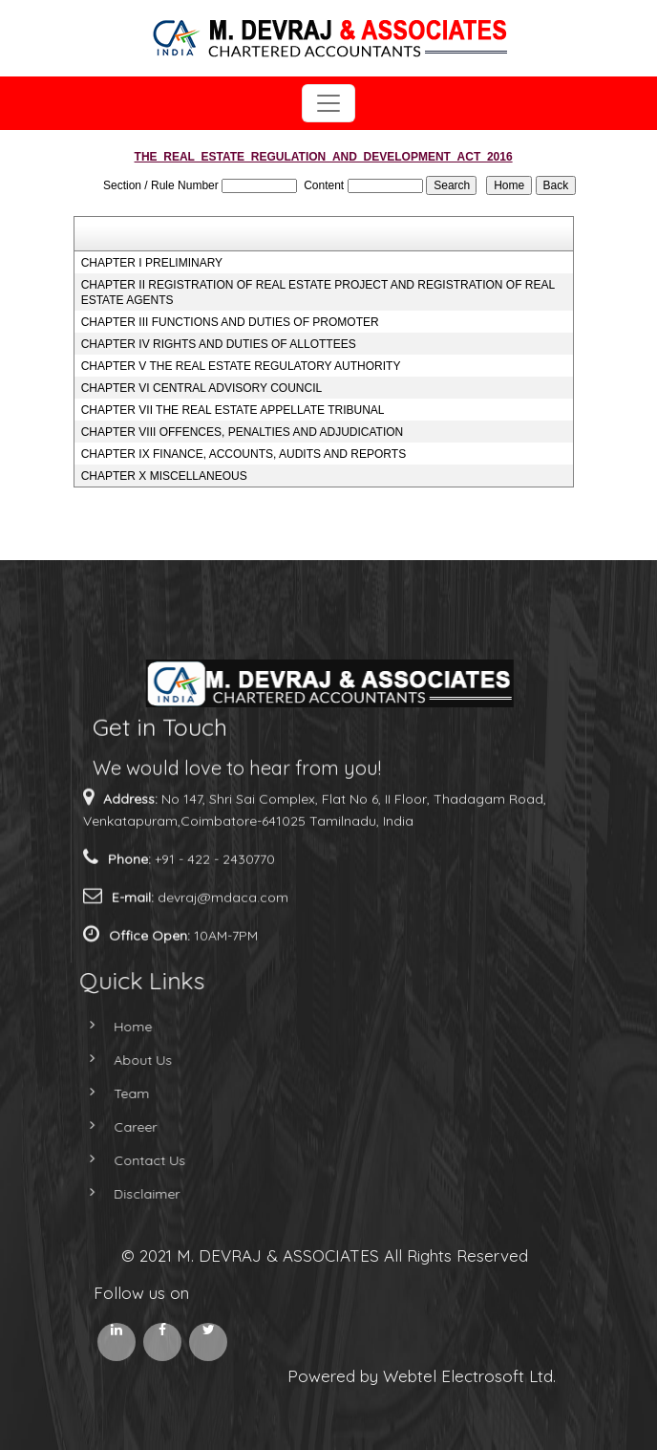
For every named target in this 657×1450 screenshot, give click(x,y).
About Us (126, 1060)
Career (118, 1127)
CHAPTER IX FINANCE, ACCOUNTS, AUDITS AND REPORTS (244, 454)
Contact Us (133, 1160)
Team (115, 1093)
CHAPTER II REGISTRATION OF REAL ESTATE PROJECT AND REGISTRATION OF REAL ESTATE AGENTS (318, 292)
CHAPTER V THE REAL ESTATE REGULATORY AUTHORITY (241, 366)
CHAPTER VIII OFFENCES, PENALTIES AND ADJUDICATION (242, 432)
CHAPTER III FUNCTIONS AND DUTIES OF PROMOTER (230, 322)
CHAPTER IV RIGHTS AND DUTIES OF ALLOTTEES (218, 344)
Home (116, 1026)
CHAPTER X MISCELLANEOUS (164, 476)
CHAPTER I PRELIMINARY (152, 263)
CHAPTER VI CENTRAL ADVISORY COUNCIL (202, 388)
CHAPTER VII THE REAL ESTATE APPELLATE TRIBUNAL (233, 410)
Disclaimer (130, 1193)
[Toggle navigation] (328, 103)
